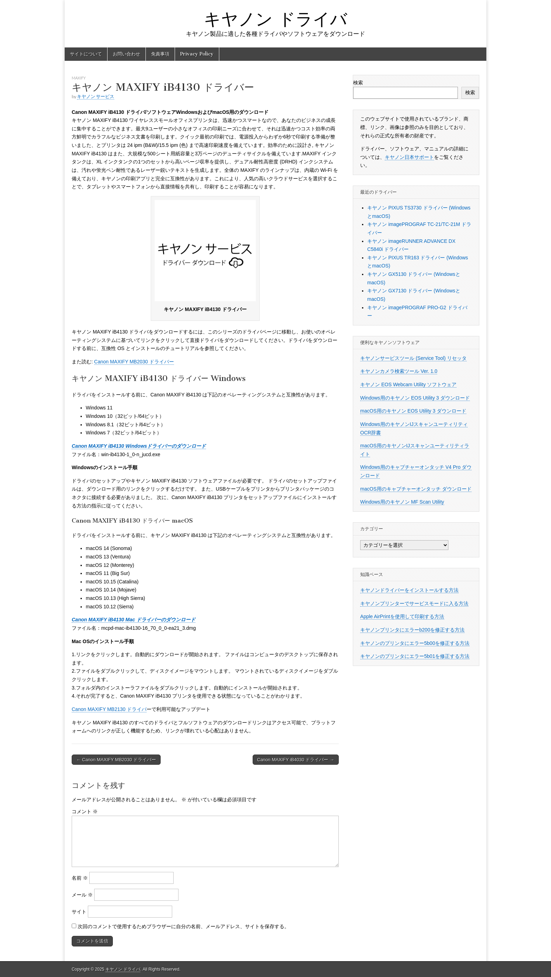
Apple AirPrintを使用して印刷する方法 (402, 616)
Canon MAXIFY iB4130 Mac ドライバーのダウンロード (133, 619)
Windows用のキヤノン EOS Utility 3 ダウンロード (415, 398)
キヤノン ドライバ (275, 19)
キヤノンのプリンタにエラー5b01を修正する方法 (414, 656)
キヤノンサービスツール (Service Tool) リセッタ (413, 358)
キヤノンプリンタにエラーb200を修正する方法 (412, 630)
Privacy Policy (197, 54)
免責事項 (160, 54)
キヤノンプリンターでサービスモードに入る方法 (414, 603)
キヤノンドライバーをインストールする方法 (409, 590)
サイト (79, 911)
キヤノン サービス (95, 96)
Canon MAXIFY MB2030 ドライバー (134, 361)
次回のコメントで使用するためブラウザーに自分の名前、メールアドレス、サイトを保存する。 (183, 926)
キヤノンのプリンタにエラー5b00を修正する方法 (414, 643)
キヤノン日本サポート (409, 157)
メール (82, 895)
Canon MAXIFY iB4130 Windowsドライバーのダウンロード (139, 446)
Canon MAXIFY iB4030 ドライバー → (295, 759)
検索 (358, 82)
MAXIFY (79, 78)
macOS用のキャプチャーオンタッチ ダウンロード (416, 489)
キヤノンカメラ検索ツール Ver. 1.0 (398, 371)
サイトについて (86, 54)
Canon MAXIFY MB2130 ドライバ (109, 709)
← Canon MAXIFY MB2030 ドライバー (116, 759)
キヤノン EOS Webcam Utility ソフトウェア (408, 384)
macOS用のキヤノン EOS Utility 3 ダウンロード (413, 411)
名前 (80, 878)
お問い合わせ (126, 54)
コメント (85, 811)
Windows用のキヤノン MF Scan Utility (402, 502)
